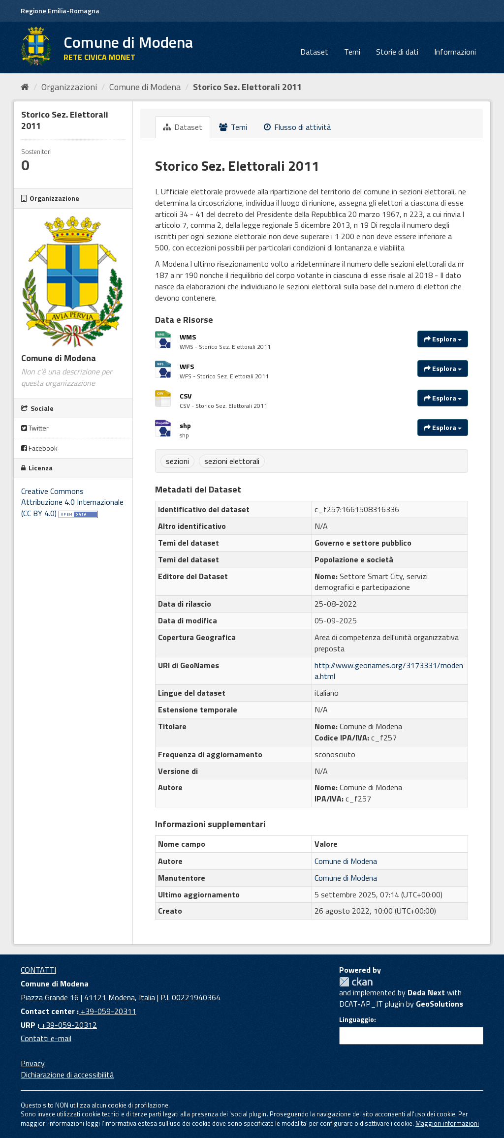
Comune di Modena (145, 86)
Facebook (39, 448)
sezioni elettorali (231, 461)
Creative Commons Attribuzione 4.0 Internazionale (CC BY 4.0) (72, 502)
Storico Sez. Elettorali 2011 (247, 86)
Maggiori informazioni (447, 1123)
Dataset (314, 52)
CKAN (356, 982)
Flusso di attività (297, 127)
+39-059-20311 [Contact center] (107, 1011)
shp (185, 425)
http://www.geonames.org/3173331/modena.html (389, 670)
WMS (188, 337)
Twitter (35, 428)
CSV (185, 396)
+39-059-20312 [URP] (68, 1025)
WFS (187, 366)
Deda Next (426, 992)
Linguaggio (356, 1019)
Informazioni (455, 52)
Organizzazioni (69, 86)
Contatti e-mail (46, 1038)
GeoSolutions (439, 1004)
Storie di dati (397, 52)
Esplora (443, 339)
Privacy (33, 1063)
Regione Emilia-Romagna (60, 10)
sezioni (177, 461)
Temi (352, 52)
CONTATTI (38, 970)
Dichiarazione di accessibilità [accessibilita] (67, 1074)
